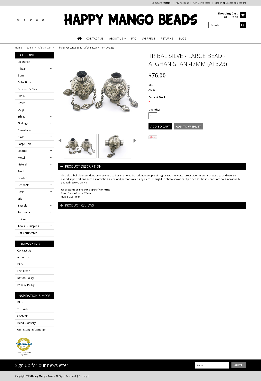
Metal (21, 157)
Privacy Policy (25, 285)
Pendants (24, 185)
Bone (21, 75)
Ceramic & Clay (27, 89)
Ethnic (30, 47)
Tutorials (22, 309)
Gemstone (24, 130)
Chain (21, 96)
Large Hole (25, 144)
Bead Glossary (26, 323)
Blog (20, 302)
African (22, 68)
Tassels (22, 205)
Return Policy (25, 278)
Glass (21, 137)
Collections (25, 82)
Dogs (21, 109)
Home (18, 47)
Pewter (22, 178)
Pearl (21, 171)
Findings (23, 123)
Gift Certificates (201, 3)
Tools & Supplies (28, 226)
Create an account (236, 3)
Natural (22, 164)
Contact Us (24, 250)
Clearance (24, 62)
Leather (22, 151)
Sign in (218, 3)
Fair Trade (23, 271)
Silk (20, 198)
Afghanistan (44, 47)
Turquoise (24, 212)
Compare (161, 3)
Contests (23, 316)
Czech (21, 103)
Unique (22, 219)
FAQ (20, 264)
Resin (21, 192)
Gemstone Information (31, 330)
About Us (23, 257)
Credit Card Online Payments (24, 354)
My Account (182, 3)
